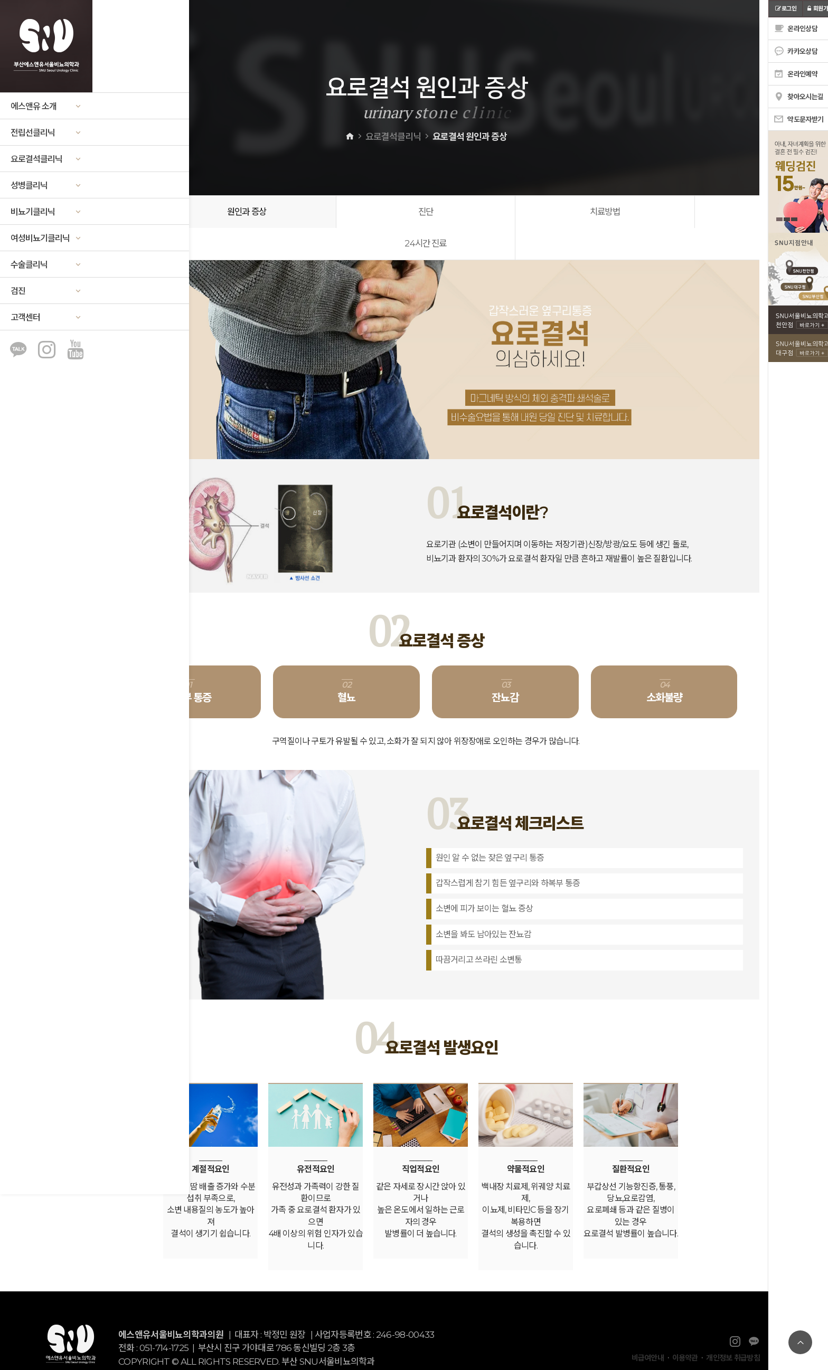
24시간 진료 (663, 212)
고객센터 (46, 317)
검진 (46, 291)
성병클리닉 (46, 185)
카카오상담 (786, 51)
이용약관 (685, 1327)
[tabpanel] (793, 182)
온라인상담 (786, 28)
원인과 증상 (188, 212)
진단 (346, 212)
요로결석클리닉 (46, 159)
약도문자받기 (790, 119)
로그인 (776, 8)
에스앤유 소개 (46, 106)
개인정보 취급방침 (733, 1327)
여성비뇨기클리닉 (46, 238)
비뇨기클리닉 (46, 212)
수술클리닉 (46, 265)
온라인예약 (786, 74)
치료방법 (505, 212)
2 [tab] (778, 219)
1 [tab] (770, 219)
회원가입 (810, 8)
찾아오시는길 (790, 96)
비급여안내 (648, 1327)
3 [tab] (785, 219)
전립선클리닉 (46, 133)
